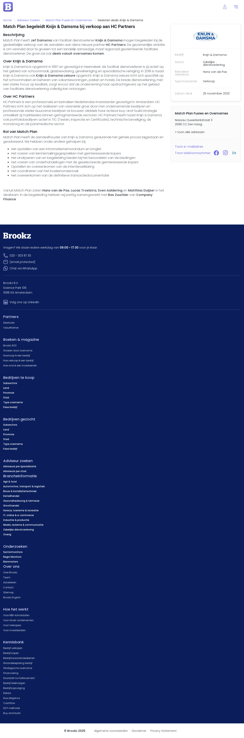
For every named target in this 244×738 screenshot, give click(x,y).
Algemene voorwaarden (111, 731)
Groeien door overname (17, 350)
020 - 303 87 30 (20, 256)
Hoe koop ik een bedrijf (16, 355)
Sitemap (8, 592)
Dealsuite (8, 322)
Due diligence (11, 698)
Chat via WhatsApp (23, 268)
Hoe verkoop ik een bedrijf (18, 360)
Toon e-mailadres (189, 146)
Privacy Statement (163, 731)
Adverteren (9, 582)
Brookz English (12, 597)
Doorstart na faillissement (19, 678)
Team (6, 577)
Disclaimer (139, 731)
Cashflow (9, 703)
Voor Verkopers (12, 625)
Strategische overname (17, 668)
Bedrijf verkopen (12, 648)
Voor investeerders (14, 630)
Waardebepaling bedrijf (17, 663)
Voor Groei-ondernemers (18, 620)
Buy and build (11, 713)
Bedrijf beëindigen (14, 683)
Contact (8, 587)
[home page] (8, 7)
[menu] (236, 7)
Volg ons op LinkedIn (24, 302)
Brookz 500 (10, 345)
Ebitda (7, 693)
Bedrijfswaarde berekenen (19, 658)
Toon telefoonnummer (193, 153)
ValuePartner (11, 327)
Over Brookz (10, 572)
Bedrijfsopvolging (14, 688)
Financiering (10, 673)
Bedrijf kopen (11, 653)
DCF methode (11, 708)
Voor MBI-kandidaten (16, 615)
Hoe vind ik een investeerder (20, 365)
